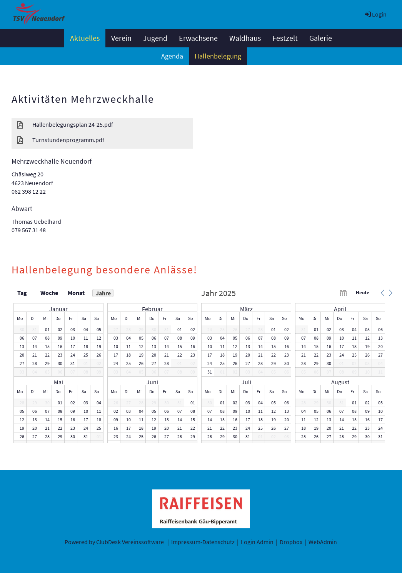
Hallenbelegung (218, 56)
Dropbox (291, 542)
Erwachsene (198, 38)
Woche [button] (49, 293)
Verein (121, 38)
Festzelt (285, 38)
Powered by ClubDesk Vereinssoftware (114, 542)
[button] (382, 293)
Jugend (155, 38)
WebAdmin (323, 542)
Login (375, 14)
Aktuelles (85, 38)
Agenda (172, 56)
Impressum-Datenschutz (203, 542)
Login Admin (257, 542)
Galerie (320, 38)
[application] (203, 366)
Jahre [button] (103, 293)
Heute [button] (362, 292)
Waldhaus (245, 38)
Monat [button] (76, 293)
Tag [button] (22, 293)
